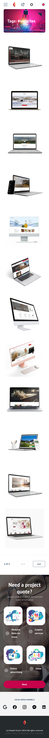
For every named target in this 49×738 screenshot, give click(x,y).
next (39, 564)
